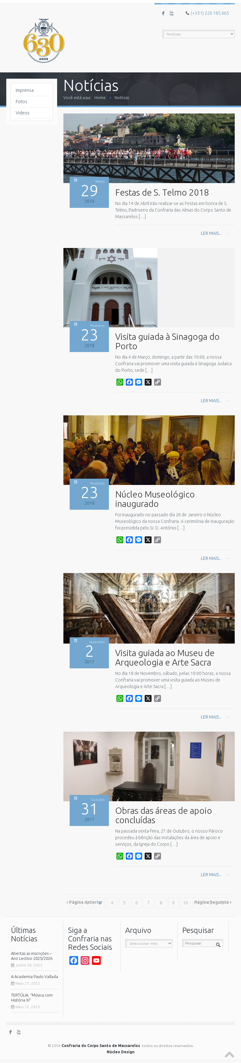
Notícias (122, 97)
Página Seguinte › (213, 902)
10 (185, 902)
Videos (22, 112)
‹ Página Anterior (85, 902)
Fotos (21, 101)
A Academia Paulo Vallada (34, 976)
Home (100, 97)
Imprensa (25, 90)
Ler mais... (215, 233)
